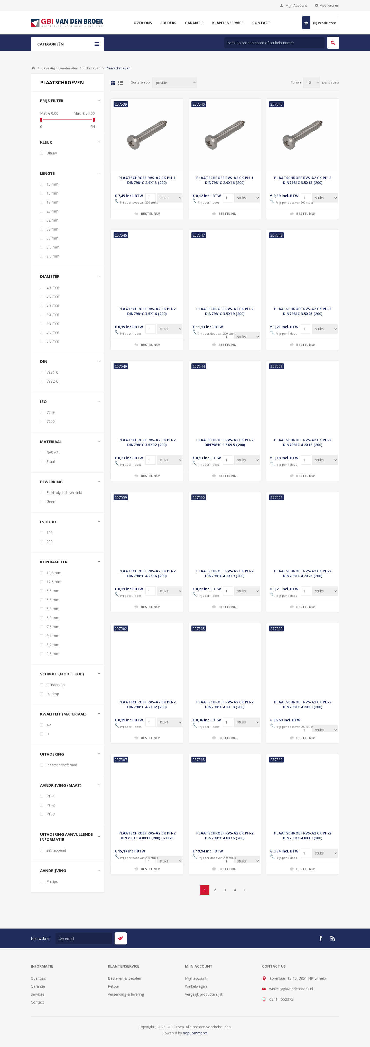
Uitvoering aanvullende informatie (66, 837)
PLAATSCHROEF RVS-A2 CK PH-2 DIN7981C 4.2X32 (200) (146, 704)
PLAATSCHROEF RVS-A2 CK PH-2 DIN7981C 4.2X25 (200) (302, 573)
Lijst (120, 83)
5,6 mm (53, 599)
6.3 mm (53, 341)
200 (50, 541)
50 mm (52, 238)
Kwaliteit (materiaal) (63, 714)
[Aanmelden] (83, 938)
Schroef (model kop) (62, 673)
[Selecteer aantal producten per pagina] (311, 82)
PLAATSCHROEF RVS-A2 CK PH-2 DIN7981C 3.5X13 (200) (302, 180)
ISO (43, 401)
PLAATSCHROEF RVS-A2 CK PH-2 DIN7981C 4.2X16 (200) (146, 573)
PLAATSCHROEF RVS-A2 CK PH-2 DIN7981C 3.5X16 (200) (146, 311)
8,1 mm (53, 635)
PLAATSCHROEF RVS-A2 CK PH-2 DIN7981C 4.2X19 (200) (224, 573)
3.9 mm (53, 305)
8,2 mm (53, 644)
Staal (51, 461)
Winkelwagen (196, 986)
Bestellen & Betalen (124, 978)
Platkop (53, 693)
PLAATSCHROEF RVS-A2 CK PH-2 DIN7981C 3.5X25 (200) (302, 311)
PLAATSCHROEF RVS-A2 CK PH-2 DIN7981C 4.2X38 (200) (224, 704)
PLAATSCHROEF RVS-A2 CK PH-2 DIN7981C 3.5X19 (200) (224, 311)
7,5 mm (53, 626)
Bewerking (51, 481)
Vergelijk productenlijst (204, 994)
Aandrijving (53, 870)
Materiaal (51, 441)
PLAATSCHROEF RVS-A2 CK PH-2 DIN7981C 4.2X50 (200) (302, 704)
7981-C (52, 372)
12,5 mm (54, 581)
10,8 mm (54, 572)
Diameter (49, 276)
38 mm (52, 229)
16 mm (52, 193)
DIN (43, 361)
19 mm (52, 202)
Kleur (46, 142)
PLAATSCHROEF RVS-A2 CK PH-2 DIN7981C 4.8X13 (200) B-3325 (146, 835)
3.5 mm (53, 296)
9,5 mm (53, 256)
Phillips (52, 881)
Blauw (52, 153)
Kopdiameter (53, 561)
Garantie (38, 986)
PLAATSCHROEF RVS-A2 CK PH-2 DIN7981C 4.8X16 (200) (224, 835)
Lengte (47, 173)
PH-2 (51, 805)
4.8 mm (53, 323)
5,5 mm (53, 590)
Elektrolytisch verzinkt (64, 492)
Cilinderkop (56, 684)
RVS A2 (52, 452)
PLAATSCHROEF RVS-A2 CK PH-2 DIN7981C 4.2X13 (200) (302, 442)
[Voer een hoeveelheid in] (169, 198)
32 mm (52, 220)
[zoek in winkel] (274, 42)
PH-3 (51, 814)
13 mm (52, 184)
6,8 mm (53, 608)
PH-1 (51, 796)
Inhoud (48, 521)
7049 (51, 412)
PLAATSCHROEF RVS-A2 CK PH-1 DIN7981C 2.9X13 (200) (146, 180)
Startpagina (33, 68)
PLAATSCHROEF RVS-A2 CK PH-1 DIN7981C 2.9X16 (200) (224, 180)
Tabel (112, 83)
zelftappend (56, 850)
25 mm (52, 211)
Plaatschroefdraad (62, 765)
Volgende (244, 890)
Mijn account (196, 978)
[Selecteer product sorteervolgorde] (174, 82)
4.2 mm (53, 314)
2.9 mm (53, 287)
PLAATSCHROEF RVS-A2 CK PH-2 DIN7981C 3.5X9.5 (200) (224, 442)
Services (37, 994)
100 (50, 532)
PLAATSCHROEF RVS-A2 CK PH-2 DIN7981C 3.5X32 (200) (146, 442)
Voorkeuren (329, 5)
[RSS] (333, 938)
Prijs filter (51, 100)
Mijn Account (296, 5)
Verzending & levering (126, 994)
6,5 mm (53, 247)
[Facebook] (321, 938)
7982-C (52, 381)
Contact (37, 1002)
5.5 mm (53, 332)
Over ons (38, 978)
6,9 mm (53, 617)
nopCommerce (195, 1033)
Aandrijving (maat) (60, 785)
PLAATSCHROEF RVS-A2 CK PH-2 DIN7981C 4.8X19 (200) (302, 835)
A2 (49, 724)
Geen (51, 501)
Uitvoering (52, 754)
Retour (113, 986)
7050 (51, 421)
